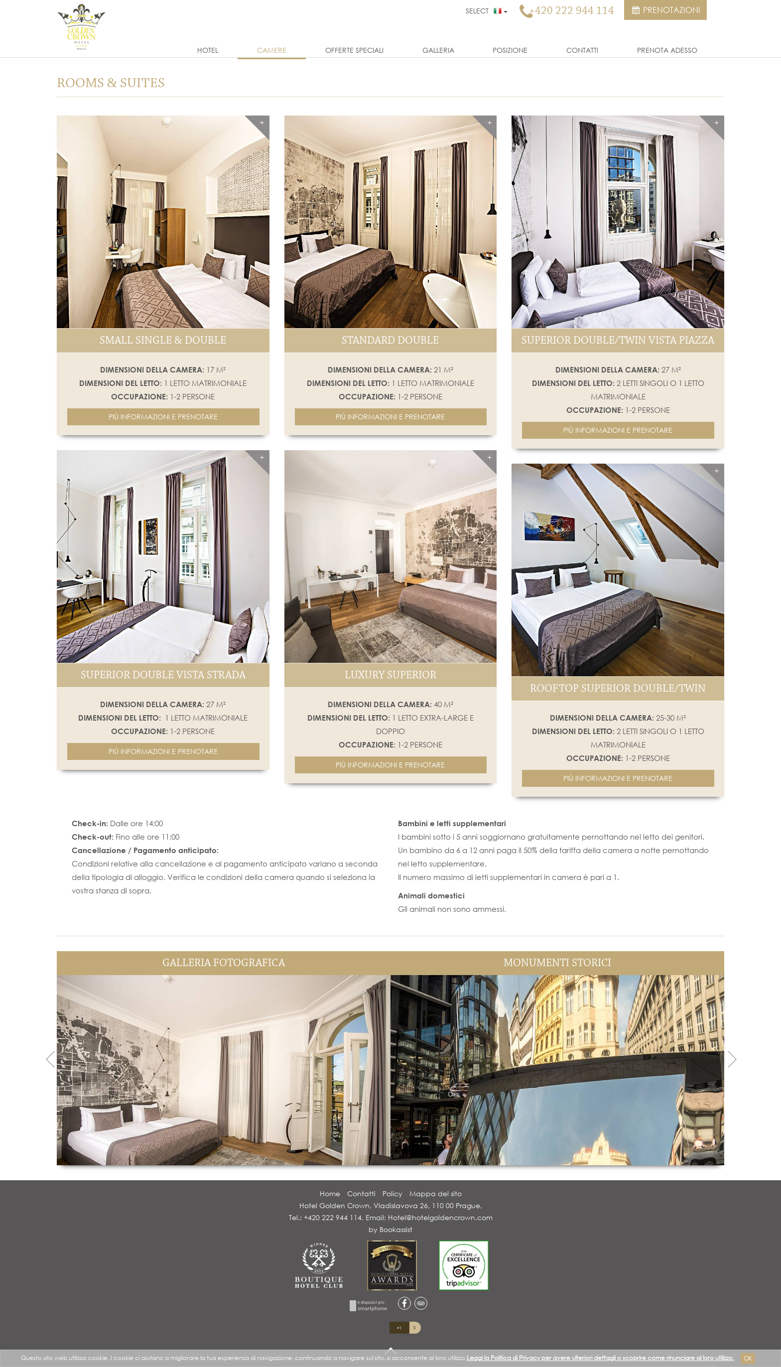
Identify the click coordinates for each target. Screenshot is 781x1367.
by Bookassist (390, 1229)
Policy (392, 1193)
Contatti (582, 50)
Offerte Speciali (354, 50)
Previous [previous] (49, 1058)
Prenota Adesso (667, 50)
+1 (399, 1328)
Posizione (510, 50)
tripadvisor (420, 1303)
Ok (748, 1358)
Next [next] (731, 1058)
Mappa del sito (435, 1193)
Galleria (438, 50)
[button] (163, 416)
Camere (271, 50)
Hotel (207, 50)
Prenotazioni (665, 10)
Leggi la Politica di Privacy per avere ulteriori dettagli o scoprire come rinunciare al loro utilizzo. (600, 1358)
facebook (404, 1303)
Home (330, 1193)
